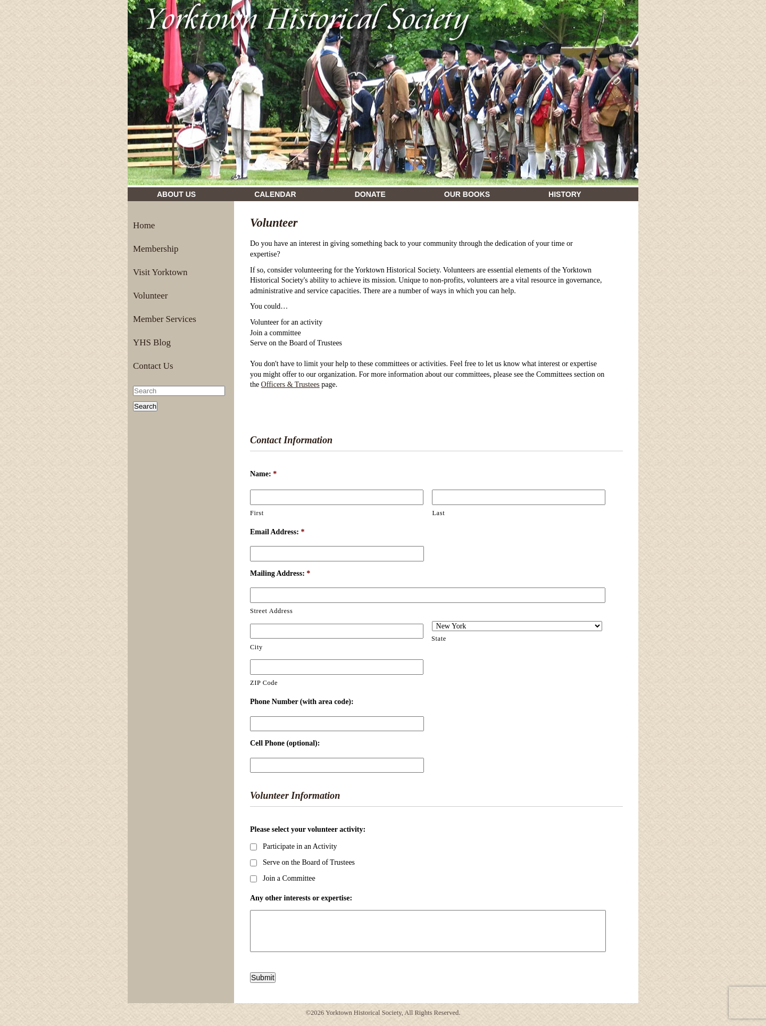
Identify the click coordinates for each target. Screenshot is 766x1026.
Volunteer (150, 296)
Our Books (467, 194)
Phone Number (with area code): (302, 702)
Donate (370, 194)
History (564, 194)
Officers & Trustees (290, 384)
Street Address (271, 611)
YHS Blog (152, 342)
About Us (176, 194)
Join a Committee (289, 878)
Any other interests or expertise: (301, 898)
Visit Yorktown (160, 272)
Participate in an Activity (300, 846)
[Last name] (518, 497)
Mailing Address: (280, 573)
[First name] (336, 497)
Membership (156, 249)
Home (144, 225)
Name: (263, 474)
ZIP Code (264, 682)
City (256, 647)
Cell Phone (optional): (285, 743)
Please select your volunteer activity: (307, 829)
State (438, 638)
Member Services (164, 319)
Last (438, 513)
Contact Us (153, 366)
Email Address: (277, 532)
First (257, 513)
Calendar (275, 194)
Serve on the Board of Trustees (309, 862)
